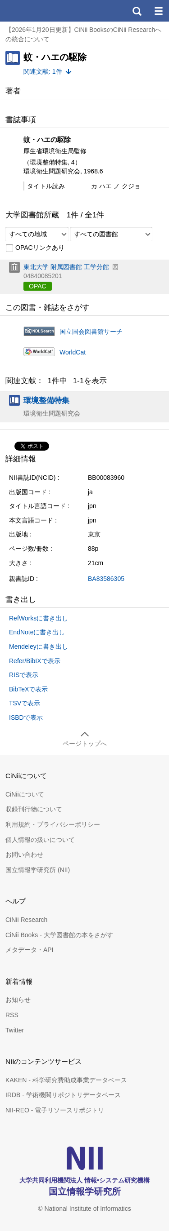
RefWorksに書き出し (38, 618)
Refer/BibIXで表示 (34, 660)
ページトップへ (85, 743)
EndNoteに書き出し (37, 632)
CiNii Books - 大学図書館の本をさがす (59, 935)
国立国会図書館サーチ (91, 331)
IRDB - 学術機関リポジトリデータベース (63, 1094)
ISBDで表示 (26, 717)
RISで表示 (23, 674)
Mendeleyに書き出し (38, 646)
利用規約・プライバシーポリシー (52, 824)
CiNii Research (26, 919)
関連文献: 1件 (42, 71)
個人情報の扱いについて (40, 839)
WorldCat (72, 352)
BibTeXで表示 (28, 689)
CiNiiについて (24, 794)
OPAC (37, 286)
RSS (11, 1014)
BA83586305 (106, 578)
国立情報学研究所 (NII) (37, 869)
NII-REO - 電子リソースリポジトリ (54, 1110)
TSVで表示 (24, 703)
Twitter (14, 1030)
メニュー (158, 10)
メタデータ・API (29, 949)
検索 (136, 10)
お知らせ (18, 999)
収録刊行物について (33, 809)
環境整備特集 (46, 400)
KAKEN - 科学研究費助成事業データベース (66, 1080)
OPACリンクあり (34, 248)
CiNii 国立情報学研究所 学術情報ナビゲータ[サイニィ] (39, 11)
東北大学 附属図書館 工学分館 (66, 266)
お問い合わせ (24, 854)
